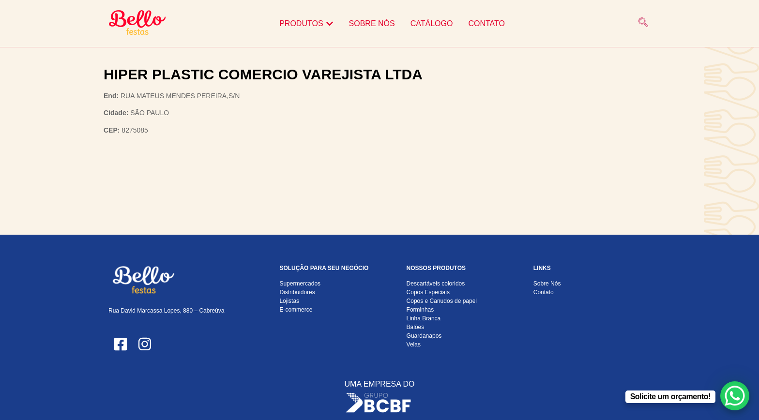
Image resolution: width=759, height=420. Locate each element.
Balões (416, 327)
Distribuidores (297, 292)
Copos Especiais (428, 292)
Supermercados (299, 283)
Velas (414, 344)
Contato (543, 292)
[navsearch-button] (643, 23)
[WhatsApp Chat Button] (734, 395)
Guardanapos (424, 335)
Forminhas (420, 309)
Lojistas (289, 301)
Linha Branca (424, 318)
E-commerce (295, 309)
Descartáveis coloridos (436, 283)
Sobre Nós (547, 283)
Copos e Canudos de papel (442, 301)
